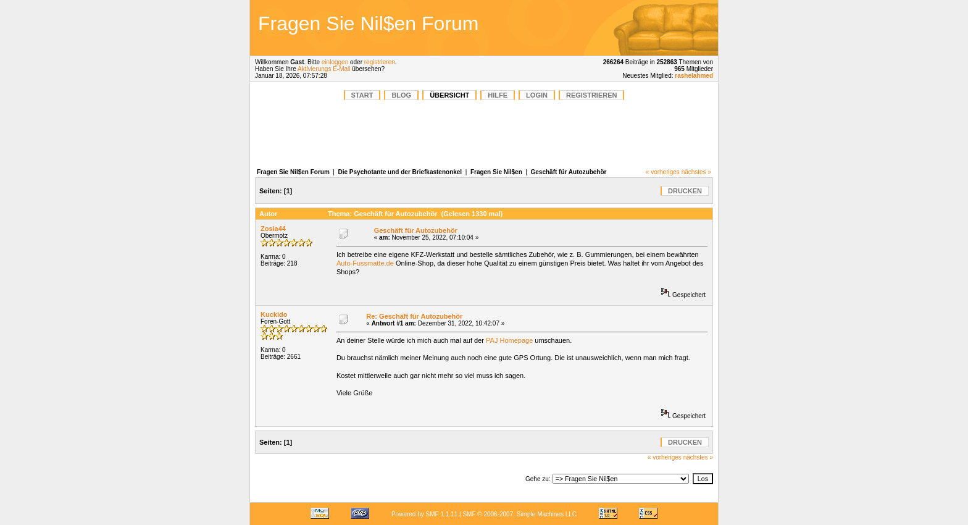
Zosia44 (273, 228)
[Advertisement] (628, 27)
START (362, 95)
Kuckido (274, 314)
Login (537, 95)
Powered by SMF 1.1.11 (424, 514)
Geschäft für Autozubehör (569, 172)
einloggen (335, 62)
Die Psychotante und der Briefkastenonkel (400, 172)
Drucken (685, 191)
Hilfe (497, 95)
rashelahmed (694, 75)
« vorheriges (663, 172)
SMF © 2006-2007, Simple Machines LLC (519, 514)
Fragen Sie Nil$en (496, 172)
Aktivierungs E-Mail (324, 68)
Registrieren (591, 95)
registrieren (379, 62)
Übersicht (449, 95)
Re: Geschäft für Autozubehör (414, 316)
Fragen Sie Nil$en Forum (293, 172)
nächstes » (696, 172)
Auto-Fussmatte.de (365, 263)
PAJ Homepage (509, 340)
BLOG (401, 95)
